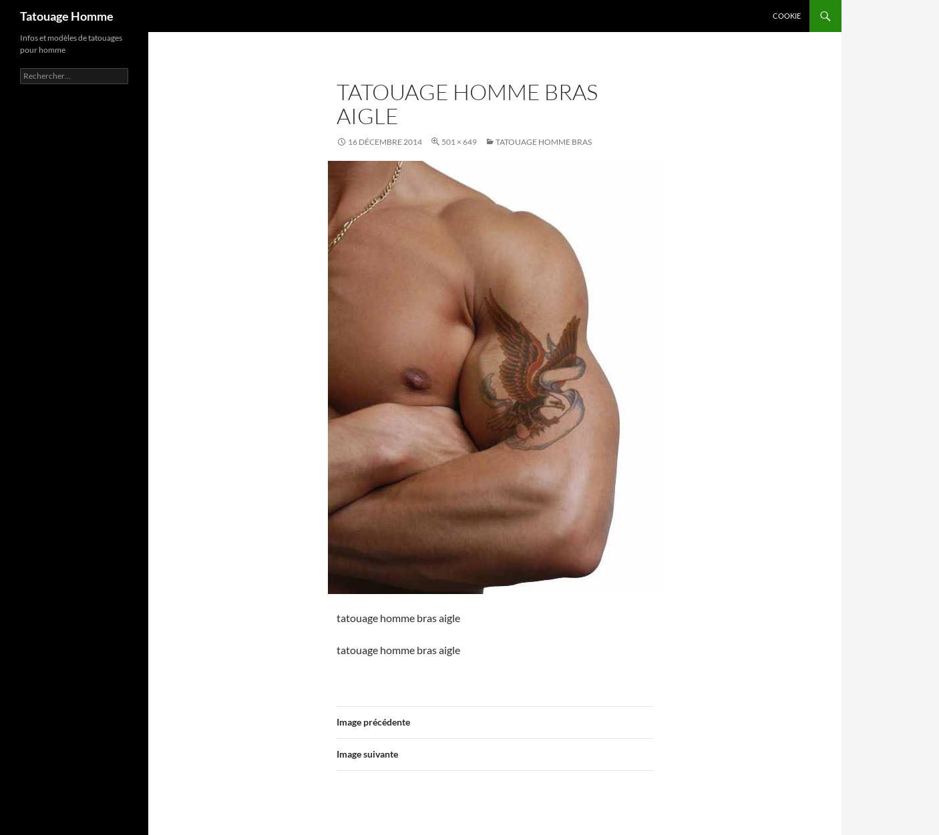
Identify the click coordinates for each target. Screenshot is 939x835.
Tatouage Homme (67, 16)
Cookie (787, 15)
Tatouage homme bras (544, 142)
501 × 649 (459, 142)
